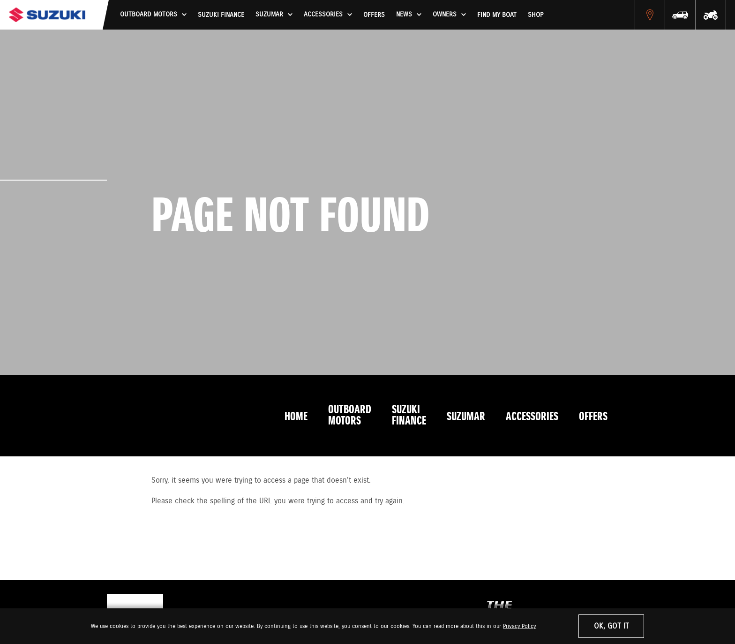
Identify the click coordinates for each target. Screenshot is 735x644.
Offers (374, 15)
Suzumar (466, 417)
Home (296, 417)
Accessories (532, 417)
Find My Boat (497, 15)
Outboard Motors (349, 415)
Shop (535, 15)
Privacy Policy (519, 626)
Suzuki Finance (221, 15)
